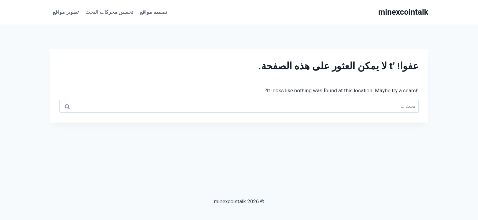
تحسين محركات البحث (109, 12)
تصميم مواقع (153, 12)
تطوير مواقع (66, 12)
